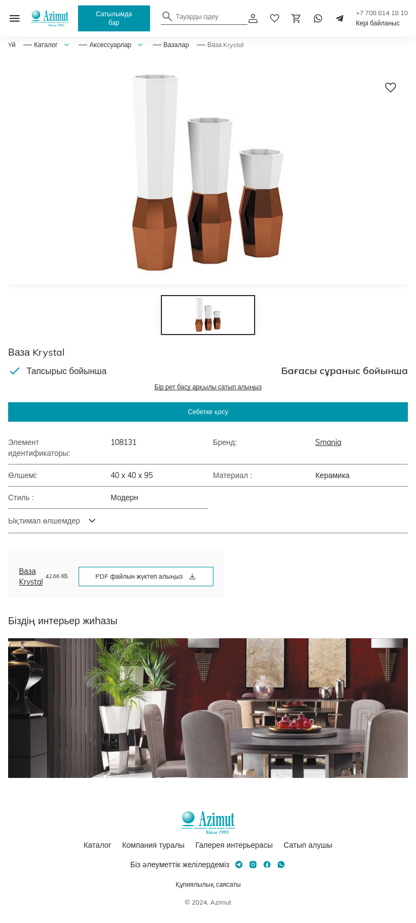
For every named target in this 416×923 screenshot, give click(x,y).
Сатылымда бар (114, 18)
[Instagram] (253, 864)
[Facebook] (267, 864)
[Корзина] (296, 18)
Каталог (46, 45)
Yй (12, 45)
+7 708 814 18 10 (382, 13)
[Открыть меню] (14, 18)
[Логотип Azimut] (50, 18)
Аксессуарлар (110, 45)
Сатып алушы (307, 845)
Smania (328, 442)
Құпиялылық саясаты (208, 884)
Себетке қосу (208, 412)
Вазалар (176, 45)
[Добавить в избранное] (390, 87)
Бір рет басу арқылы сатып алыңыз (208, 387)
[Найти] (167, 16)
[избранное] (274, 18)
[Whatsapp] (318, 18)
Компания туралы (153, 845)
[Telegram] (339, 18)
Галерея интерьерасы (234, 845)
